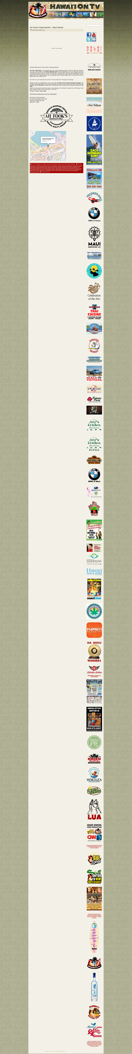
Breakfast (38, 164)
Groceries (55, 164)
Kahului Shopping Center (49, 167)
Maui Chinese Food (38, 168)
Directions (44, 141)
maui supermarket (40, 170)
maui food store (59, 168)
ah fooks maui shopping (52, 166)
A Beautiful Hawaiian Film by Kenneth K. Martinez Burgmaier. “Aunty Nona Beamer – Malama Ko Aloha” (94, 916)
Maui (65, 164)
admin (43, 30)
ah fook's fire (39, 165)
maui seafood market (76, 169)
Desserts (44, 164)
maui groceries (71, 168)
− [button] (63, 157)
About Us (53, 1051)
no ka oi (53, 170)
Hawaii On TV (48, 1051)
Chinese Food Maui (62, 166)
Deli (41, 164)
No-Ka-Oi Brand (59, 170)
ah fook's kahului (54, 165)
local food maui (58, 167)
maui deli (53, 168)
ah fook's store (75, 165)
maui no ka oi (42, 169)
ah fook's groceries (46, 165)
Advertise (58, 1051)
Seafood (68, 164)
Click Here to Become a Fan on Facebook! (43, 94)
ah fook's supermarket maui (41, 166)
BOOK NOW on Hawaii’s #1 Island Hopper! (94, 676)
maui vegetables (48, 170)
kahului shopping (40, 167)
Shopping (73, 164)
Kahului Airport (69, 166)
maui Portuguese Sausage (60, 169)
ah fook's (34, 165)
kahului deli (75, 166)
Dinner (51, 164)
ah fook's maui (61, 165)
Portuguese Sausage (34, 171)
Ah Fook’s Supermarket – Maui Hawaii (46, 27)
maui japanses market (34, 169)
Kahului (59, 164)
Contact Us (63, 1051)
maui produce (69, 169)
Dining (48, 164)
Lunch (62, 164)
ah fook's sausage (68, 165)
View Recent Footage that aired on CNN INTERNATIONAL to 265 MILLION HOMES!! (94, 846)
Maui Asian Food (65, 167)
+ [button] (63, 154)
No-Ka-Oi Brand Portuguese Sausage (70, 170)
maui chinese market (46, 168)
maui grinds (64, 168)
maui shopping (33, 170)
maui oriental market (50, 169)
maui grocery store (78, 168)
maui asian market (73, 167)
